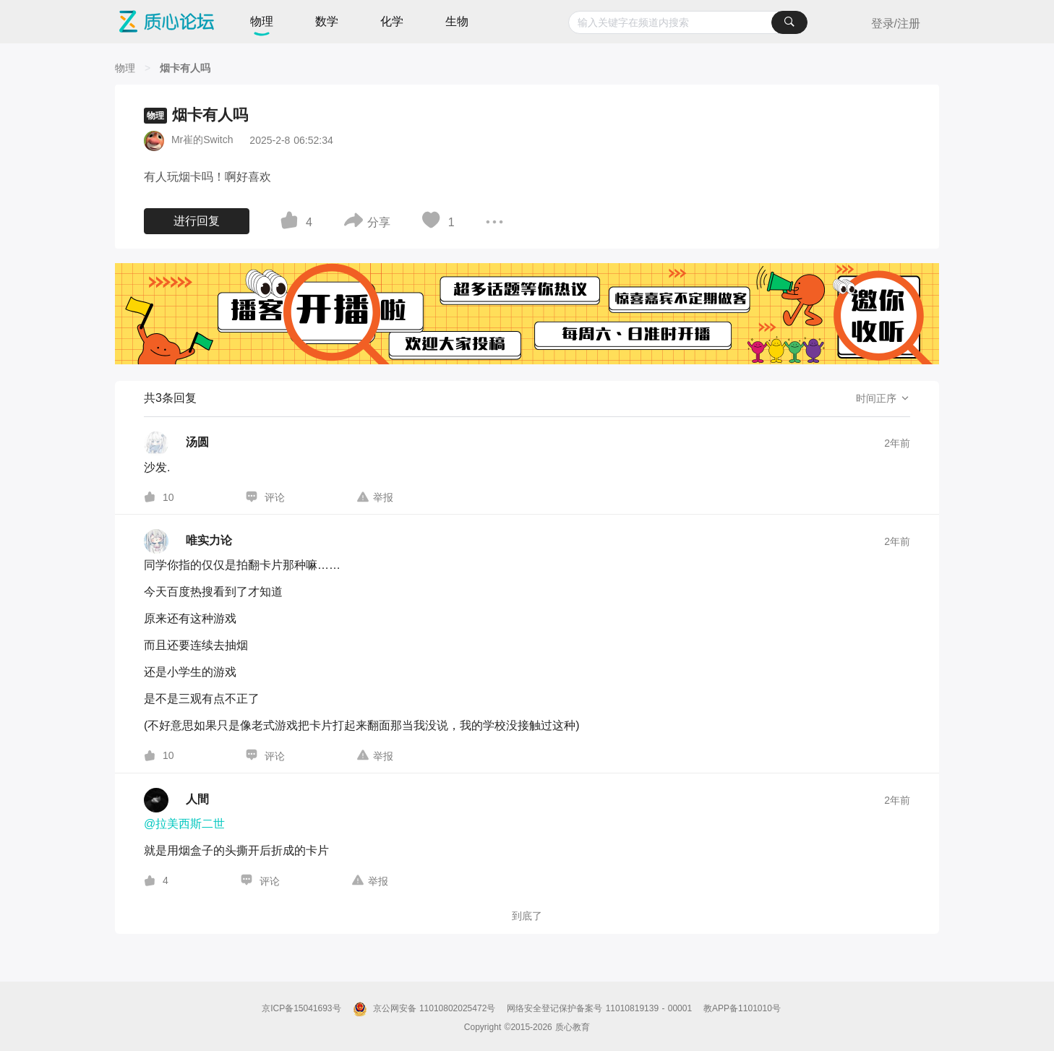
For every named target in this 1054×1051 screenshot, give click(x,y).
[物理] (125, 68)
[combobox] (687, 22)
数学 (326, 21)
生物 (456, 21)
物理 (261, 21)
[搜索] (789, 22)
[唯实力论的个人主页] (188, 541)
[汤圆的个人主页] (176, 444)
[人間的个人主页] (176, 800)
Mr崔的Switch (202, 139)
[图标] (291, 222)
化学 (391, 21)
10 (168, 497)
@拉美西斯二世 (184, 824)
